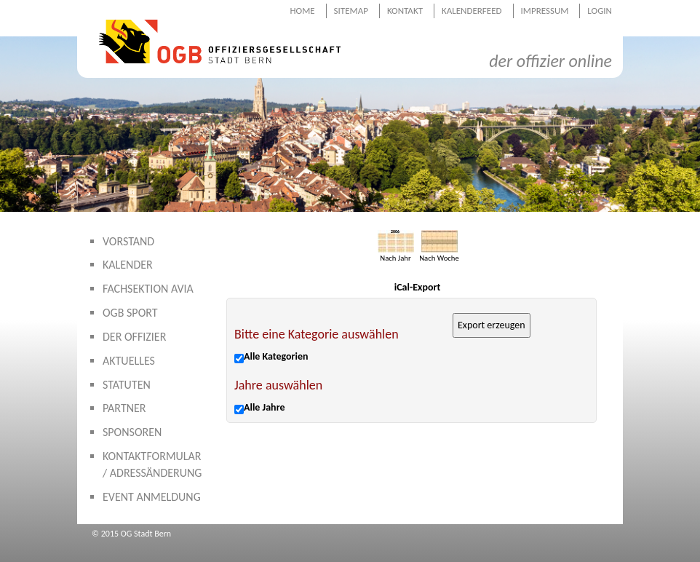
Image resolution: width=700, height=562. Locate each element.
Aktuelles (129, 361)
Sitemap (351, 10)
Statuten (127, 385)
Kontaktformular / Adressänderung (152, 464)
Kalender (128, 265)
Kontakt (405, 10)
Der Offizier (134, 337)
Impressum (545, 10)
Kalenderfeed (472, 10)
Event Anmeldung (152, 497)
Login (599, 10)
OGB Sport (130, 313)
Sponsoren (132, 432)
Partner (124, 408)
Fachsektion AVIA (148, 289)
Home (302, 10)
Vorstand (128, 241)
